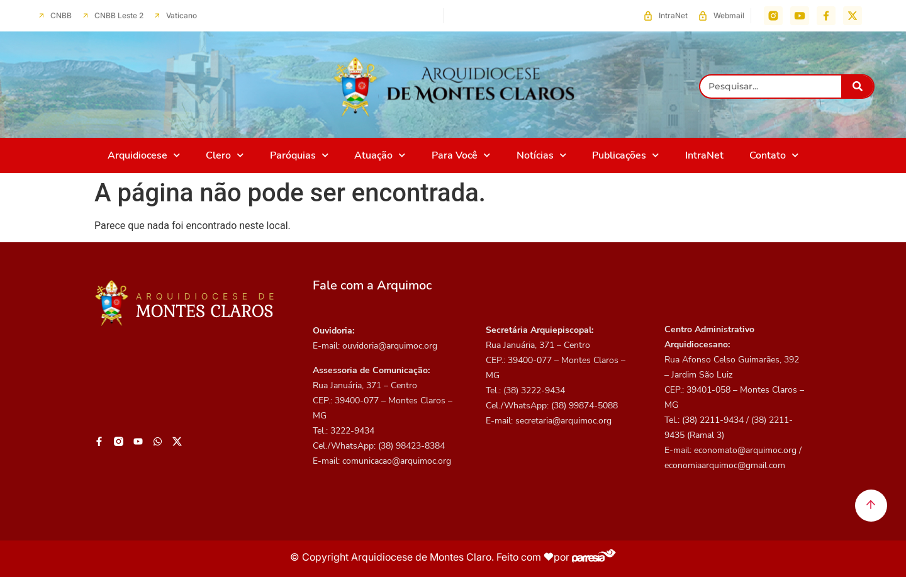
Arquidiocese (144, 155)
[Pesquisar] (857, 87)
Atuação (379, 155)
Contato (773, 155)
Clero (224, 155)
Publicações (625, 155)
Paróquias (299, 155)
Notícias (541, 155)
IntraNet (704, 155)
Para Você (461, 155)
